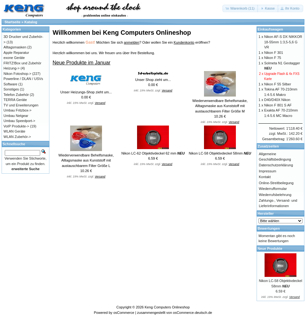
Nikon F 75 (272, 58)
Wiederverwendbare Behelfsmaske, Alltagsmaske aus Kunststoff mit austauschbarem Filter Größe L (86, 160)
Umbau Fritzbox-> (18, 110)
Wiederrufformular (273, 189)
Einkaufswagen (270, 29)
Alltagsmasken (15, 47)
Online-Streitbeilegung (276, 183)
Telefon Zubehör (16, 95)
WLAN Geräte (14, 131)
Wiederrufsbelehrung (275, 195)
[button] (240, 8)
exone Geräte (14, 58)
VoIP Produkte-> (16, 126)
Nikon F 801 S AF (278, 105)
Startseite (12, 22)
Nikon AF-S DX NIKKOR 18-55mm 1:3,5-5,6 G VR (283, 42)
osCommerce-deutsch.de (192, 312)
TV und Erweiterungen (21, 105)
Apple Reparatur (16, 52)
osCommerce (123, 312)
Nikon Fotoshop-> (17, 74)
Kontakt (265, 177)
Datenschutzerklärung (276, 165)
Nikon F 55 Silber (277, 84)
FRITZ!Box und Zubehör (22, 63)
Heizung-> (11, 68)
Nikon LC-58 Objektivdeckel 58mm (220, 153)
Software (10, 84)
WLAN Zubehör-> (17, 137)
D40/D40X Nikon (277, 100)
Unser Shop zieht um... (153, 80)
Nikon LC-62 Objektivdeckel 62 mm (153, 153)
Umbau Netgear (16, 116)
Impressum (267, 171)
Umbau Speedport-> (19, 121)
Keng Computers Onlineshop (167, 307)
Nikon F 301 (273, 52)
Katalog (31, 22)
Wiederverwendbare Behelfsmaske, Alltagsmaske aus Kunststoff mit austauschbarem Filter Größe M (220, 106)
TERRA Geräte (15, 100)
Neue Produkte (270, 248)
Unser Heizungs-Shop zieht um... (86, 92)
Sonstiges (11, 89)
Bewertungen (269, 228)
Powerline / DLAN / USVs (23, 79)
